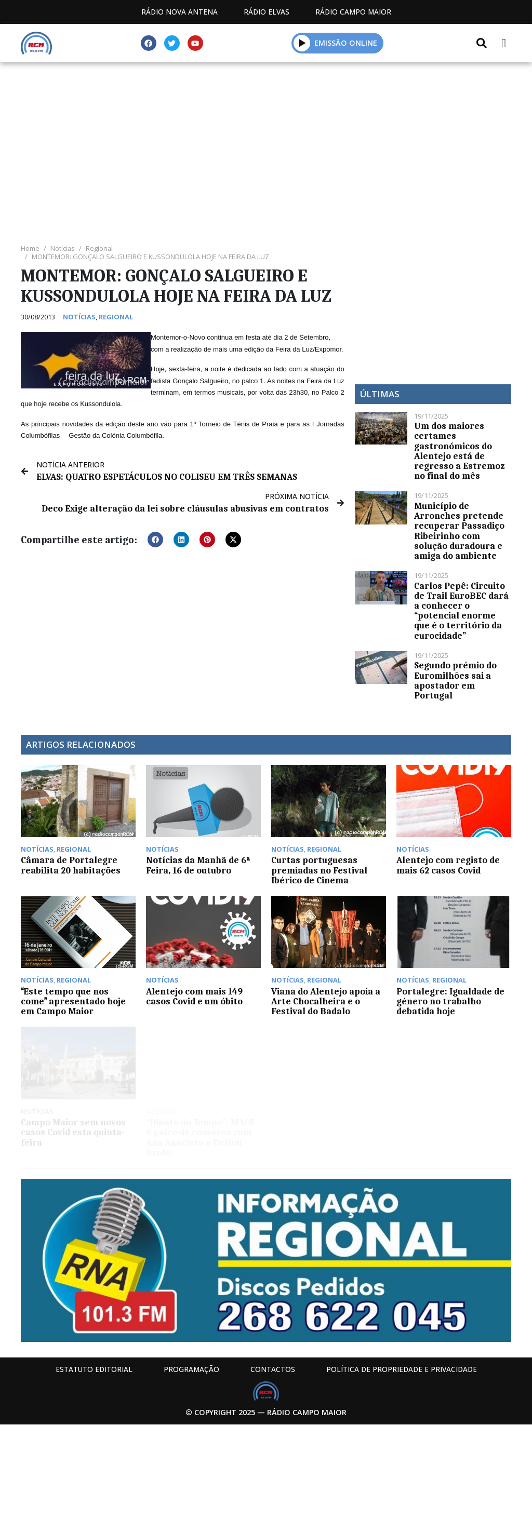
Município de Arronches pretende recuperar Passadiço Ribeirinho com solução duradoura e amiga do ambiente (459, 531)
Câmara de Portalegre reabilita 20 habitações (71, 865)
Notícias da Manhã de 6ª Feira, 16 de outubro (198, 865)
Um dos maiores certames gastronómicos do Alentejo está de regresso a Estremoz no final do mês (459, 451)
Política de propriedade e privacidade (401, 1369)
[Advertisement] (266, 150)
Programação (191, 1369)
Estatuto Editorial (94, 1369)
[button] (155, 539)
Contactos (272, 1369)
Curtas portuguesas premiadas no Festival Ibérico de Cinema (319, 870)
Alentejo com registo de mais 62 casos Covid (448, 865)
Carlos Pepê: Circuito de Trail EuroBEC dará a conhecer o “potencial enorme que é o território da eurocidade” (461, 611)
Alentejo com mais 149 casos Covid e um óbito (194, 996)
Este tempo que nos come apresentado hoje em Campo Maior (73, 1001)
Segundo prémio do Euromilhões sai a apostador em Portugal (455, 680)
